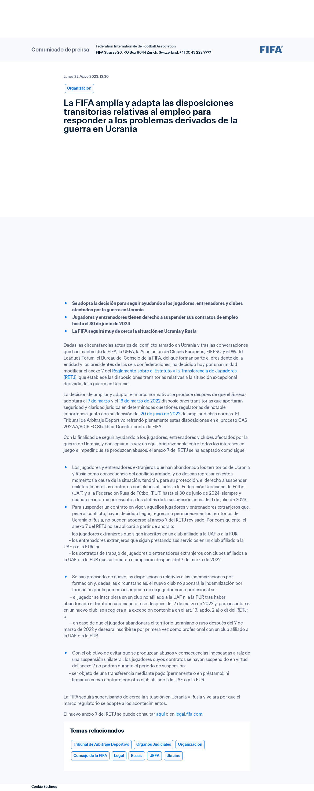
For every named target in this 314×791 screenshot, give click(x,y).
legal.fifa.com (189, 714)
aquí (160, 714)
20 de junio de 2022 (160, 413)
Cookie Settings (44, 786)
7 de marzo (99, 401)
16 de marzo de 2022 (139, 401)
